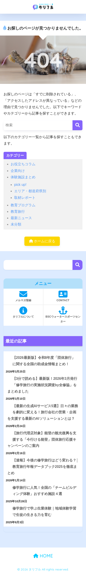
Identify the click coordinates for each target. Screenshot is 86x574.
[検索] (77, 125)
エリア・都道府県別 (30, 191)
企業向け (18, 171)
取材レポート (24, 197)
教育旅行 (18, 211)
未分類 (16, 224)
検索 (77, 265)
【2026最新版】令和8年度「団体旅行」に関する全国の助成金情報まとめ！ (43, 361)
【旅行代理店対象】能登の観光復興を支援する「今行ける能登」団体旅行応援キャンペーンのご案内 (41, 439)
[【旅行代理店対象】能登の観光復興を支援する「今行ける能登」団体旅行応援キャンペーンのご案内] (7, 433)
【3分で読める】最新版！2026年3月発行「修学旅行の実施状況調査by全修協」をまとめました (42, 385)
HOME (43, 556)
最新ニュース (21, 218)
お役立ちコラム (23, 164)
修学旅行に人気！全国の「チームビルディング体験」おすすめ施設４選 (44, 491)
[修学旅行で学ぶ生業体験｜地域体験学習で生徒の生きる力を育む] (7, 508)
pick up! (20, 184)
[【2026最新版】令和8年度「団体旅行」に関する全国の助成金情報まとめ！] (7, 358)
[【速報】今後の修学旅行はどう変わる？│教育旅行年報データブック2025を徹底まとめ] (7, 460)
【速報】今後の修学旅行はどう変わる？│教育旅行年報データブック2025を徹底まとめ (42, 466)
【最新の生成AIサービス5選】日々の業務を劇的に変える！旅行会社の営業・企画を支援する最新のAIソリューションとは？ (42, 412)
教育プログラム (23, 205)
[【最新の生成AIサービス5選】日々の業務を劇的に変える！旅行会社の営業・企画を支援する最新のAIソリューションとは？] (7, 406)
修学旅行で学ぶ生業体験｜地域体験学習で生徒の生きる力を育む (44, 511)
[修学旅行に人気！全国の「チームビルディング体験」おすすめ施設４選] (7, 488)
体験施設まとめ (23, 177)
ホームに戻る (42, 241)
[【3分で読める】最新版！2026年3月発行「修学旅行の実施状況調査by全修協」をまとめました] (7, 379)
